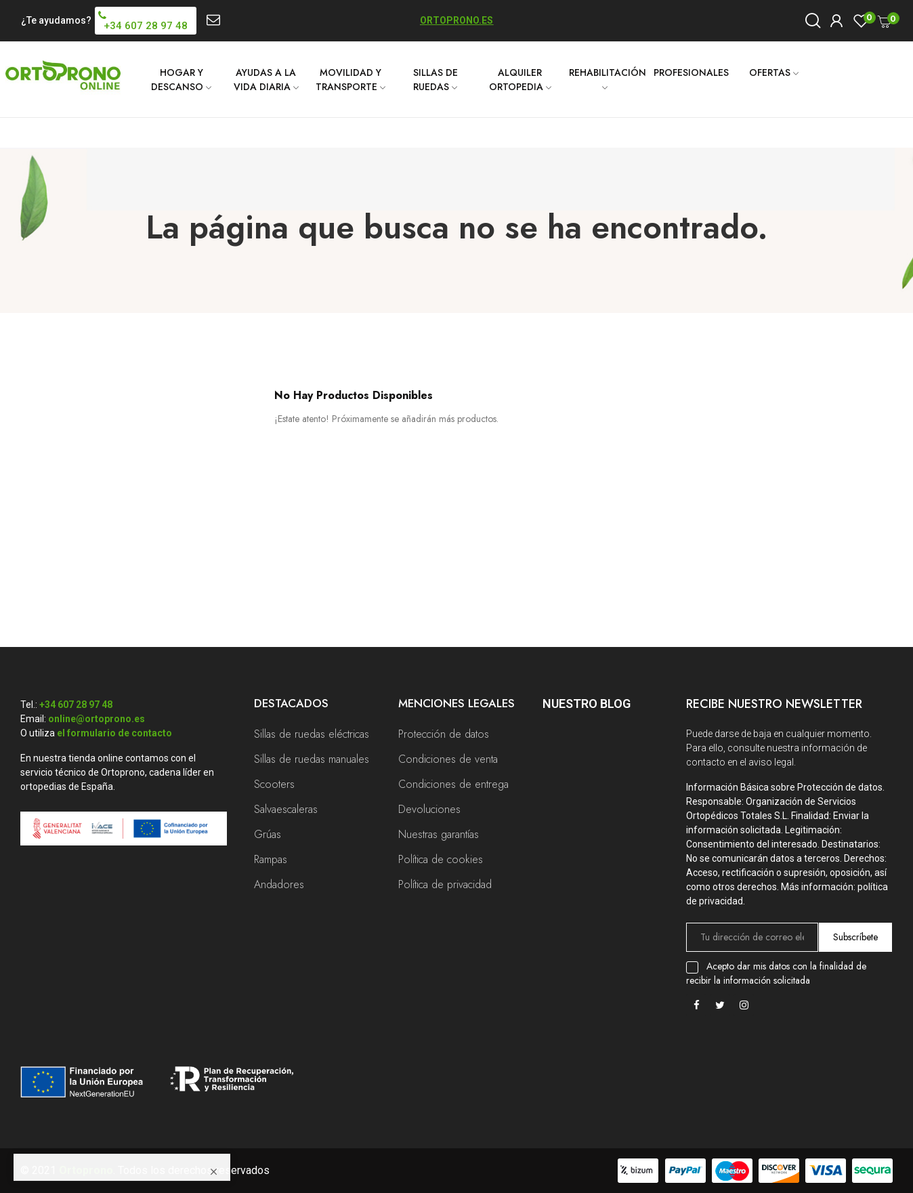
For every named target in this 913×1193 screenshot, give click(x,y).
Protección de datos (443, 734)
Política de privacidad (445, 884)
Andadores (279, 884)
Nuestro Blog (587, 703)
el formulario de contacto (114, 733)
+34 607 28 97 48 (75, 704)
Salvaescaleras (286, 809)
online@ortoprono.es (96, 718)
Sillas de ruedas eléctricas (311, 734)
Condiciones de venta (448, 759)
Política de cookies (440, 859)
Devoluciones (429, 809)
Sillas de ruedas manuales (311, 759)
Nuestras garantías (438, 834)
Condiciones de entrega (453, 784)
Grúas (267, 834)
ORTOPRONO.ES (456, 20)
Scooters (274, 784)
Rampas (270, 859)
